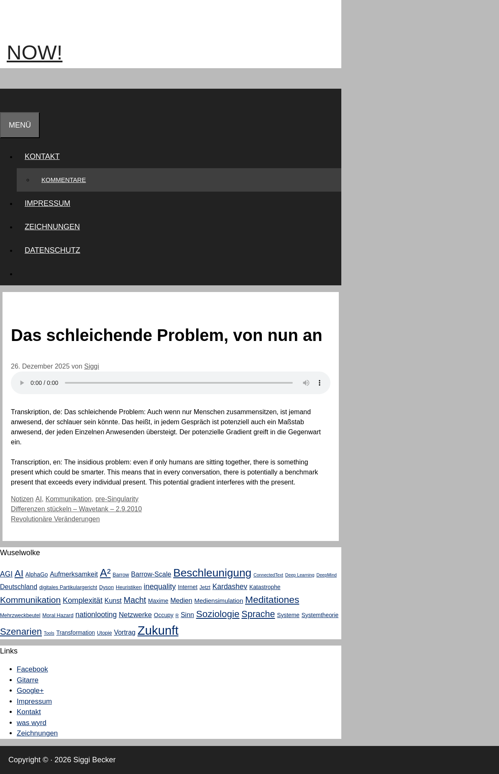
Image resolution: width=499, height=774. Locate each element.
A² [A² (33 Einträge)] (105, 573)
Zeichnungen (52, 227)
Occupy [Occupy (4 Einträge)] (164, 615)
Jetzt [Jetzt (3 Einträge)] (205, 587)
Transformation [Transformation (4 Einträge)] (75, 632)
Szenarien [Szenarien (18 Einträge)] (21, 631)
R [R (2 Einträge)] (177, 615)
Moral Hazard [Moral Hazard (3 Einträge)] (57, 615)
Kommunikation (69, 498)
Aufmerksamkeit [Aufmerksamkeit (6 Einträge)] (74, 574)
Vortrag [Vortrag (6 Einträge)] (125, 632)
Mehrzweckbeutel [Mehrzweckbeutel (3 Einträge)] (20, 615)
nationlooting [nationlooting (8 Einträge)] (96, 614)
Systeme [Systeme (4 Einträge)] (288, 615)
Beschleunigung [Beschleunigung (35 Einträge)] (212, 572)
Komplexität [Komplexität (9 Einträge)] (82, 600)
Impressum (47, 203)
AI (39, 498)
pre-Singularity (116, 498)
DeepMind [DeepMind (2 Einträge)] (326, 574)
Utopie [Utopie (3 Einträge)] (104, 633)
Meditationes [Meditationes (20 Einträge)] (272, 599)
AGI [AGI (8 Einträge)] (6, 574)
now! (34, 52)
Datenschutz (52, 250)
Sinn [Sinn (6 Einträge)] (187, 614)
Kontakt (46, 156)
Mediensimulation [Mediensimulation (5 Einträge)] (218, 600)
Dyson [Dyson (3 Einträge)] (106, 587)
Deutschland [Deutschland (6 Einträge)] (18, 586)
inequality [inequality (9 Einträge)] (160, 586)
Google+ (30, 691)
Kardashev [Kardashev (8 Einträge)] (229, 586)
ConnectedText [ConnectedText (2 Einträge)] (268, 574)
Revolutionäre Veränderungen (55, 519)
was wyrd (31, 723)
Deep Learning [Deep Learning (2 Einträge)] (300, 574)
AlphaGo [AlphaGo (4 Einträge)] (37, 574)
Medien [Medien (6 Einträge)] (181, 600)
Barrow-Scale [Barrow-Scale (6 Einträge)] (151, 574)
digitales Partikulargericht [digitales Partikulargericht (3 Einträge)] (68, 587)
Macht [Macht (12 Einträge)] (134, 600)
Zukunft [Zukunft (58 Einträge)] (158, 630)
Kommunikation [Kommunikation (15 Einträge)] (30, 600)
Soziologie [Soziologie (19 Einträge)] (218, 614)
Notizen (22, 498)
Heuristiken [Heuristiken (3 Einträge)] (129, 587)
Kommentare (63, 179)
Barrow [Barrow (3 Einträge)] (121, 575)
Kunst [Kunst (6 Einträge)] (113, 600)
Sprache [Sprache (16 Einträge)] (258, 614)
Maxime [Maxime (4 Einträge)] (158, 600)
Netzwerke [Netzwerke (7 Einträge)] (135, 615)
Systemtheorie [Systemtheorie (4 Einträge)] (320, 615)
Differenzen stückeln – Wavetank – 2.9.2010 (76, 509)
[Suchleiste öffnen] (8, 100)
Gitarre (27, 680)
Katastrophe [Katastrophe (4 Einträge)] (265, 587)
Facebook (32, 669)
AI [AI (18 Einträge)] (19, 573)
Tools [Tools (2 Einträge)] (49, 633)
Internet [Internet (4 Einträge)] (187, 587)
